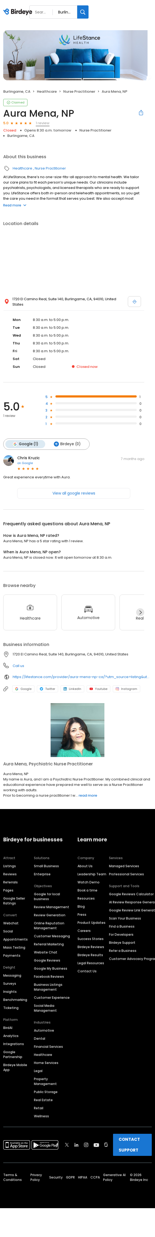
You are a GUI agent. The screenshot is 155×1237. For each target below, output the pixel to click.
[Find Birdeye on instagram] (86, 1145)
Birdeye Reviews (91, 947)
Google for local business (47, 896)
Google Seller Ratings (14, 901)
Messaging (12, 975)
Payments (11, 955)
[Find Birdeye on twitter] (67, 1145)
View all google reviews (73, 493)
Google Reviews (47, 960)
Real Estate (43, 1100)
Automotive (44, 1030)
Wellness (41, 1116)
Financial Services (48, 1046)
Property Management (45, 1081)
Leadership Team (92, 874)
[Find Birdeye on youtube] (96, 1145)
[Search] (83, 12)
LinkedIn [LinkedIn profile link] (72, 689)
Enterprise (42, 874)
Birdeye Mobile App (15, 1067)
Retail (38, 1108)
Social (8, 931)
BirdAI (7, 1027)
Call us (18, 665)
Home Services (46, 1062)
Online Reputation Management (49, 925)
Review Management (51, 907)
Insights (10, 991)
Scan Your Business (125, 918)
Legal (38, 1071)
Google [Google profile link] (23, 689)
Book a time (87, 890)
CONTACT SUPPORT (129, 1144)
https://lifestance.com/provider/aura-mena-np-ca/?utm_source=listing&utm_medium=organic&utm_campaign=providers (82, 676)
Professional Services (126, 874)
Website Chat (45, 952)
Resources (86, 898)
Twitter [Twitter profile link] (47, 689)
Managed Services (124, 866)
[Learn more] (77, 730)
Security (56, 1177)
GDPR (70, 1177)
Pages (8, 890)
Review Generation (49, 915)
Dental (39, 1038)
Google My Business (50, 968)
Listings (9, 866)
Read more (14, 205)
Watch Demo (89, 882)
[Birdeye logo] (18, 12)
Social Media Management (45, 1008)
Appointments (15, 939)
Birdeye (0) (67, 444)
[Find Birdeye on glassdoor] (106, 1145)
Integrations (13, 1044)
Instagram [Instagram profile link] (126, 689)
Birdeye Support (122, 942)
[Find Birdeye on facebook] (57, 1145)
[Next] (140, 612)
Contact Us (87, 971)
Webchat (11, 923)
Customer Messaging (52, 936)
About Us (85, 866)
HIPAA (82, 1177)
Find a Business (122, 926)
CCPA (95, 1177)
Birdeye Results (90, 955)
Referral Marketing (49, 944)
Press (82, 914)
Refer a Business (122, 950)
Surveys (9, 983)
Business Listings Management (48, 987)
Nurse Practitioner (79, 91)
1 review (43, 123)
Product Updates (91, 922)
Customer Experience (52, 997)
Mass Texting (14, 947)
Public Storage (46, 1092)
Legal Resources (91, 963)
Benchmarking (15, 999)
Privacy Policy (36, 1177)
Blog (81, 906)
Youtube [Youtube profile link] (98, 689)
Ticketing (11, 1008)
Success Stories (91, 939)
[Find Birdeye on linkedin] (76, 1145)
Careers (84, 930)
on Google (25, 463)
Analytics (11, 1036)
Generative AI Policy (114, 1177)
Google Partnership (12, 1054)
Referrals (10, 882)
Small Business (46, 866)
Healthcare (47, 91)
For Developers (121, 934)
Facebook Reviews (49, 976)
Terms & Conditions (12, 1177)
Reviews (10, 874)
